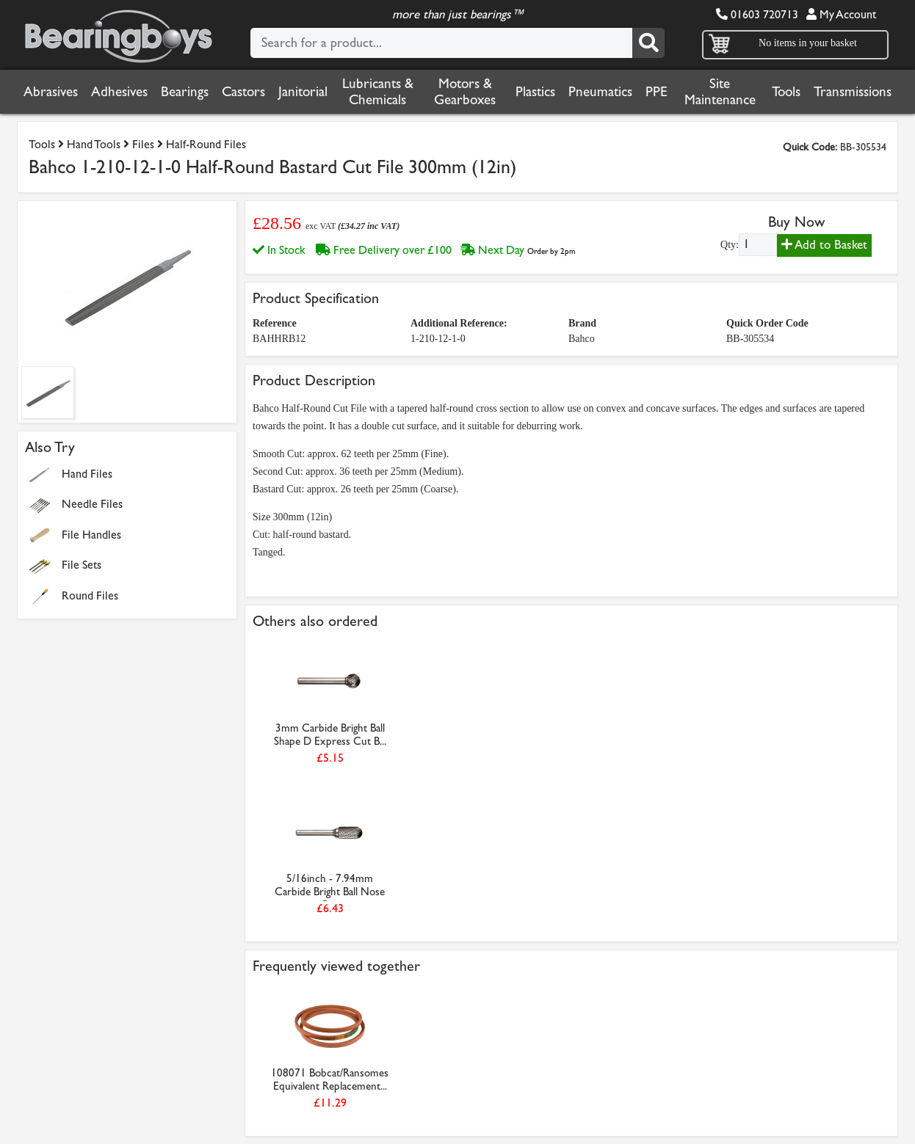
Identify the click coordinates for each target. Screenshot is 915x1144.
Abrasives (50, 92)
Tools (786, 92)
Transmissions (853, 92)
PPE (656, 92)
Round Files (90, 595)
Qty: (729, 244)
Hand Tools (93, 144)
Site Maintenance (720, 92)
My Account (841, 14)
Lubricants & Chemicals (377, 92)
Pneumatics (600, 92)
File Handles (91, 535)
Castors (243, 92)
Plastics (535, 92)
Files (143, 144)
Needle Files (92, 504)
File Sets (81, 565)
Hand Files (87, 474)
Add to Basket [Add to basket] (824, 245)
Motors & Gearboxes (465, 92)
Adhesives (119, 92)
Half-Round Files (206, 144)
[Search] (648, 43)
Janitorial (303, 92)
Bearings (185, 92)
